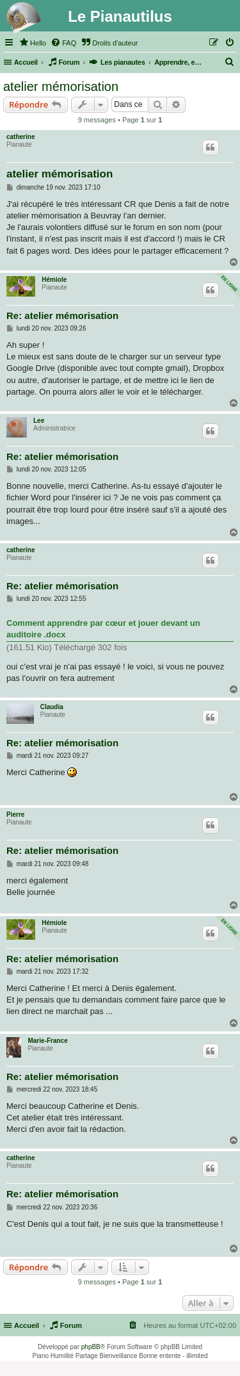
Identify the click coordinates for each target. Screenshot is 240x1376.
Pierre (15, 814)
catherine (20, 136)
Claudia (51, 706)
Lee (38, 420)
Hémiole (54, 279)
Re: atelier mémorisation (62, 315)
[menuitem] (32, 43)
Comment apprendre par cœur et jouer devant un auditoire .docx (103, 628)
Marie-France (47, 1040)
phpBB (90, 1346)
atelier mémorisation (60, 86)
